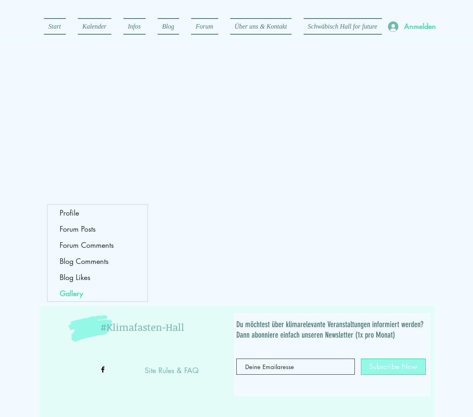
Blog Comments (84, 261)
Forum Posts (78, 229)
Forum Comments (87, 245)
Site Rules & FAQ (172, 370)
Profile (69, 213)
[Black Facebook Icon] (103, 369)
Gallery (71, 293)
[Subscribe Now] (393, 367)
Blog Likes (75, 277)
